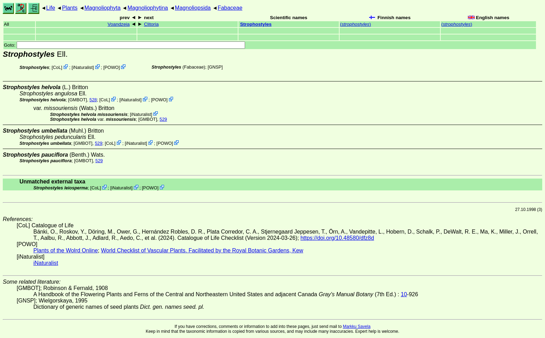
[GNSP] (215, 67)
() (355, 24)
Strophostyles (256, 24)
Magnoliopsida (193, 8)
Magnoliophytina (148, 8)
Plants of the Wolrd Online (65, 250)
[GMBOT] (77, 99)
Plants (69, 8)
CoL (57, 67)
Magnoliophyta (102, 8)
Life (50, 8)
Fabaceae (230, 8)
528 (93, 99)
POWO (112, 67)
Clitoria (151, 24)
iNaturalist (83, 67)
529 (163, 119)
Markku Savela (356, 326)
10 (404, 294)
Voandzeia (119, 24)
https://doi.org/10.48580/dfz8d (337, 238)
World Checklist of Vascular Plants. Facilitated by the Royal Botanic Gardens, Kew (202, 250)
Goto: (124, 45)
